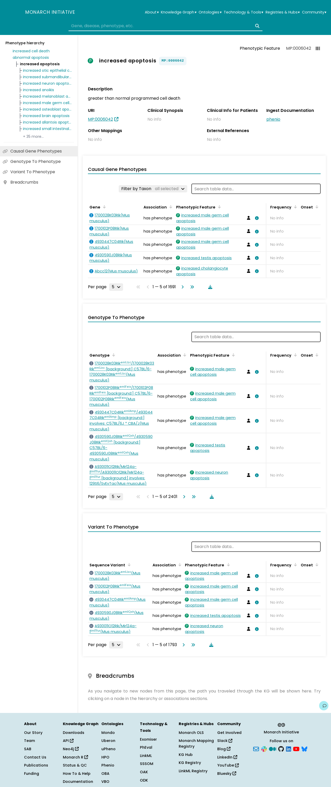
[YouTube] (296, 749)
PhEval (146, 747)
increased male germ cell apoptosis (47, 102)
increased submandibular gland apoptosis (47, 77)
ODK (144, 780)
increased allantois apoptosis (47, 122)
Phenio (107, 765)
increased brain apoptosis (46, 115)
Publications (36, 765)
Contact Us (35, 757)
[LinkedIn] (288, 749)
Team (29, 740)
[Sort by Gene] (103, 206)
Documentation (78, 781)
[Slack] (264, 749)
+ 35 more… (33, 136)
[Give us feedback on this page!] (323, 705)
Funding (31, 773)
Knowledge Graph (178, 12)
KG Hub (186, 754)
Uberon (108, 740)
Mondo (108, 732)
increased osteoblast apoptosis (47, 109)
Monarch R (75, 757)
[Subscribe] (256, 749)
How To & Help (77, 773)
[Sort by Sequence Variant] (128, 564)
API (68, 740)
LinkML (146, 755)
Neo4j (71, 749)
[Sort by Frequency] (294, 206)
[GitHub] (281, 749)
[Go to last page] (191, 287)
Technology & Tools (243, 12)
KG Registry (190, 762)
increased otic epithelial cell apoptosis (47, 70)
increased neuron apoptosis (47, 83)
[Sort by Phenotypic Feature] (218, 206)
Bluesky (226, 773)
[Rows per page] (116, 287)
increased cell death (31, 51)
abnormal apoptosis (31, 57)
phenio (273, 119)
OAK (144, 772)
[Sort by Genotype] (113, 354)
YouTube (228, 765)
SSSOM (146, 763)
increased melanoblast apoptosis (47, 96)
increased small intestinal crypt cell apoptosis (47, 128)
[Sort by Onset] (316, 206)
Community (314, 12)
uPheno (108, 749)
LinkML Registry (193, 771)
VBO (105, 781)
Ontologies (210, 12)
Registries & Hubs (283, 12)
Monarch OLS (191, 732)
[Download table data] (209, 287)
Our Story (33, 732)
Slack (224, 740)
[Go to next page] (181, 287)
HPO (105, 757)
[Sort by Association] (170, 206)
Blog (223, 749)
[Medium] (272, 749)
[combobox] (165, 26)
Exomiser (148, 739)
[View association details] (256, 218)
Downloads (73, 732)
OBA (105, 773)
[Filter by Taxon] (153, 188)
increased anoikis (38, 89)
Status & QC (75, 765)
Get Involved (229, 732)
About (152, 12)
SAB (27, 749)
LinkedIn (227, 757)
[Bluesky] (304, 749)
